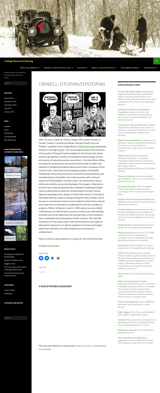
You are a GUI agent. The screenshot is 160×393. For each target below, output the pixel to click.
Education (81, 68)
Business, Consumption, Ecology (57, 68)
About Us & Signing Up (29, 68)
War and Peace (150, 68)
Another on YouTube (49, 245)
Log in (6, 130)
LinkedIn (121, 245)
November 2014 (10, 105)
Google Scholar (124, 225)
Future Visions (9, 290)
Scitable (121, 320)
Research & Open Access (13, 260)
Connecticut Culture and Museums (133, 125)
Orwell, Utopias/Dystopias (103, 68)
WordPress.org (10, 140)
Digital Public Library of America (132, 155)
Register (7, 126)
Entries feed (8, 133)
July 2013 (8, 108)
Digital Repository (87, 146)
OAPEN (121, 253)
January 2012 (9, 112)
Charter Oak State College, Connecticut (135, 91)
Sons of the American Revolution (132, 337)
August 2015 (9, 98)
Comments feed (10, 136)
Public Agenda (124, 312)
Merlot (61, 149)
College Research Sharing (18, 61)
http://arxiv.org (124, 232)
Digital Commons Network (130, 140)
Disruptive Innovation (127, 186)
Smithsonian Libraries (127, 330)
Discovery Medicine (126, 176)
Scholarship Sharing (129, 68)
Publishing (8, 293)
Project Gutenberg (126, 302)
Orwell (75, 238)
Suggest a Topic (9, 264)
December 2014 (10, 101)
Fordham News (124, 209)
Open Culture (124, 273)
